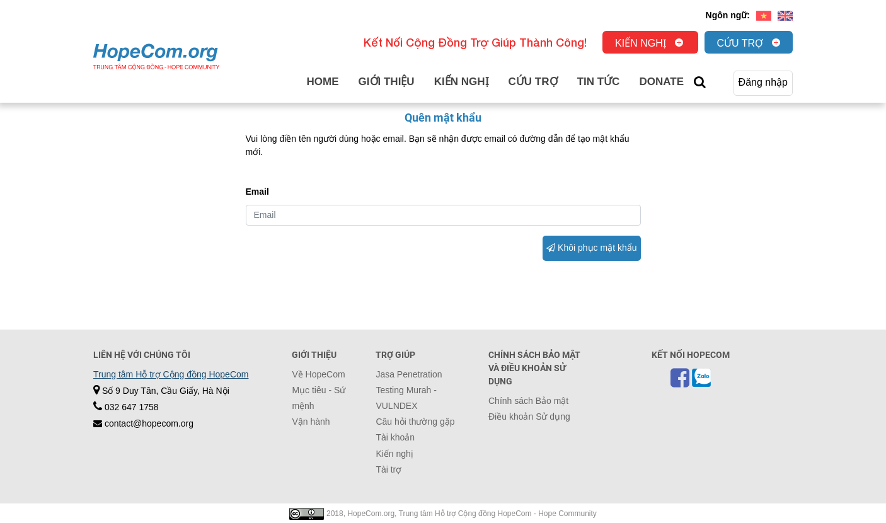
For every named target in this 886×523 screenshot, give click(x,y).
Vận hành (311, 422)
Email (257, 192)
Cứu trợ (740, 43)
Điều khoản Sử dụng (529, 416)
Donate (661, 82)
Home (323, 82)
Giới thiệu (387, 82)
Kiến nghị (640, 43)
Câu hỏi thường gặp (415, 422)
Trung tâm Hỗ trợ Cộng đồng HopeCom (170, 374)
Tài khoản (395, 437)
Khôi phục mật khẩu (591, 248)
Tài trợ (388, 469)
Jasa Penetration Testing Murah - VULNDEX (409, 390)
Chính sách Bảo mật (528, 401)
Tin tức (598, 82)
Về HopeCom (318, 374)
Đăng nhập (763, 82)
